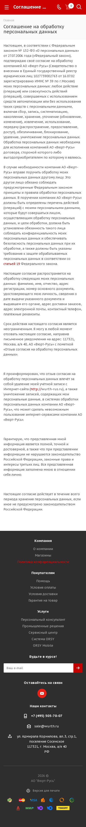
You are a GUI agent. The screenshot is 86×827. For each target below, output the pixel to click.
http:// (36, 389)
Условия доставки (43, 594)
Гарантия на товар (43, 600)
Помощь (43, 581)
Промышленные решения (43, 626)
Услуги (43, 611)
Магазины (43, 555)
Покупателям (43, 573)
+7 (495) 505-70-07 (46, 715)
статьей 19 (11, 264)
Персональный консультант (43, 620)
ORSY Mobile (43, 645)
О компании (43, 549)
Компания (43, 540)
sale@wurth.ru (46, 726)
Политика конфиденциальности (43, 562)
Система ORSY (43, 639)
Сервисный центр (43, 632)
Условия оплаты (43, 587)
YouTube (42, 693)
